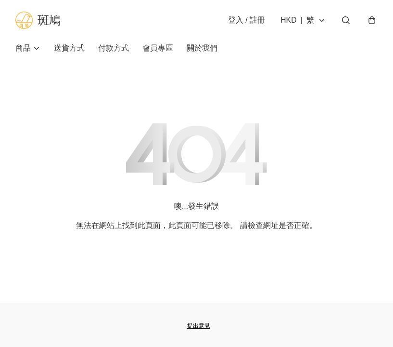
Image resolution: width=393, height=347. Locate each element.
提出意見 (198, 325)
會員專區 (157, 48)
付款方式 (113, 48)
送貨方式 (69, 48)
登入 (246, 20)
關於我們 (202, 48)
